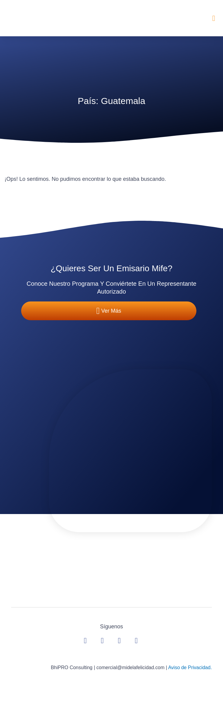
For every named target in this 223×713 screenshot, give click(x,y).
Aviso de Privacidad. (190, 667)
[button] (213, 18)
